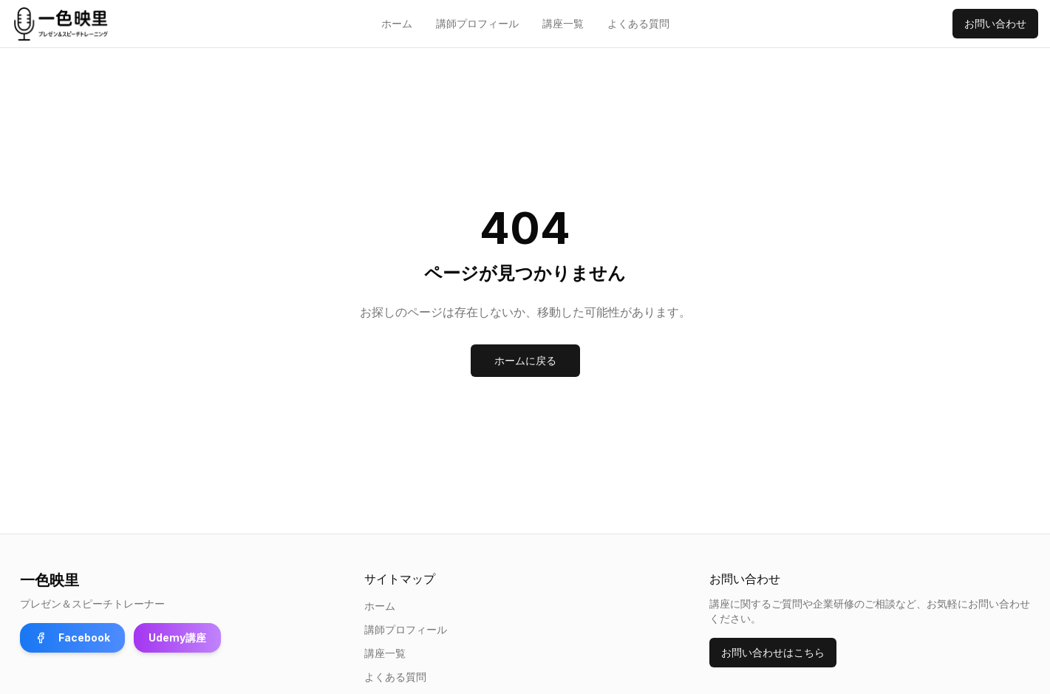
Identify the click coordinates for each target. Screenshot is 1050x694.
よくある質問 (638, 23)
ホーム (396, 23)
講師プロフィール (477, 23)
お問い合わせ (995, 23)
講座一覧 (563, 23)
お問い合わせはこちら (773, 652)
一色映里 (49, 580)
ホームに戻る (525, 360)
